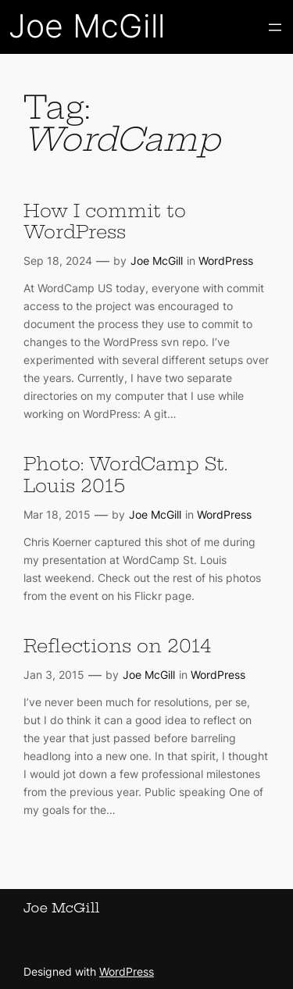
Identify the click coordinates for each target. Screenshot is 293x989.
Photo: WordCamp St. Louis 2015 (125, 475)
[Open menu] (275, 27)
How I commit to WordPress (104, 222)
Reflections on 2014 (117, 646)
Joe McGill (87, 26)
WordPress (225, 260)
